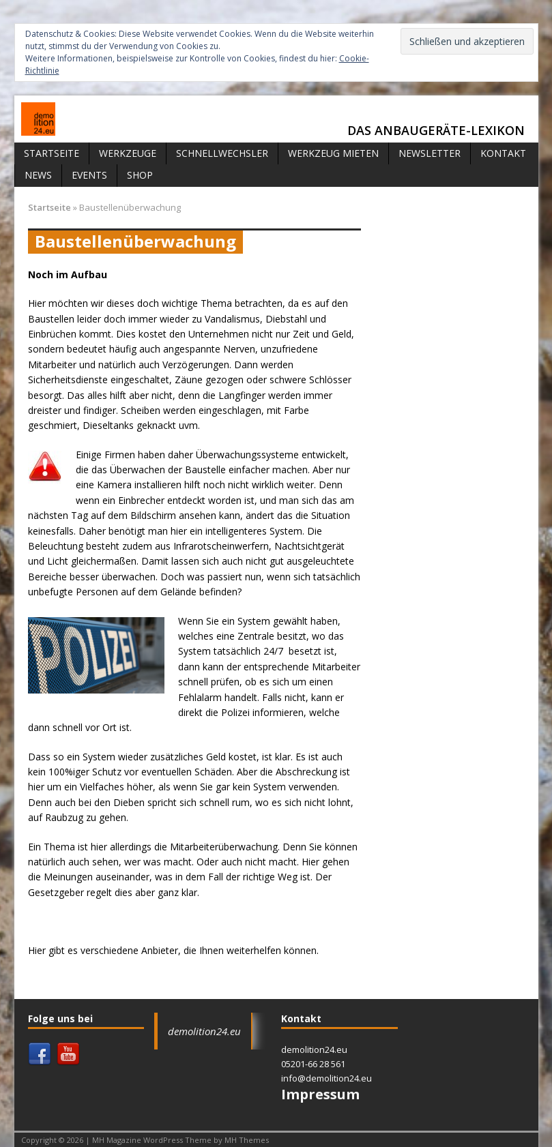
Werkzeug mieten (333, 153)
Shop (140, 174)
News (38, 174)
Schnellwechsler (222, 153)
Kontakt (503, 153)
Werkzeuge (127, 153)
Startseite (51, 153)
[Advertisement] (450, 268)
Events (89, 174)
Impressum (320, 1094)
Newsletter (429, 153)
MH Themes (246, 1140)
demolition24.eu (204, 1031)
